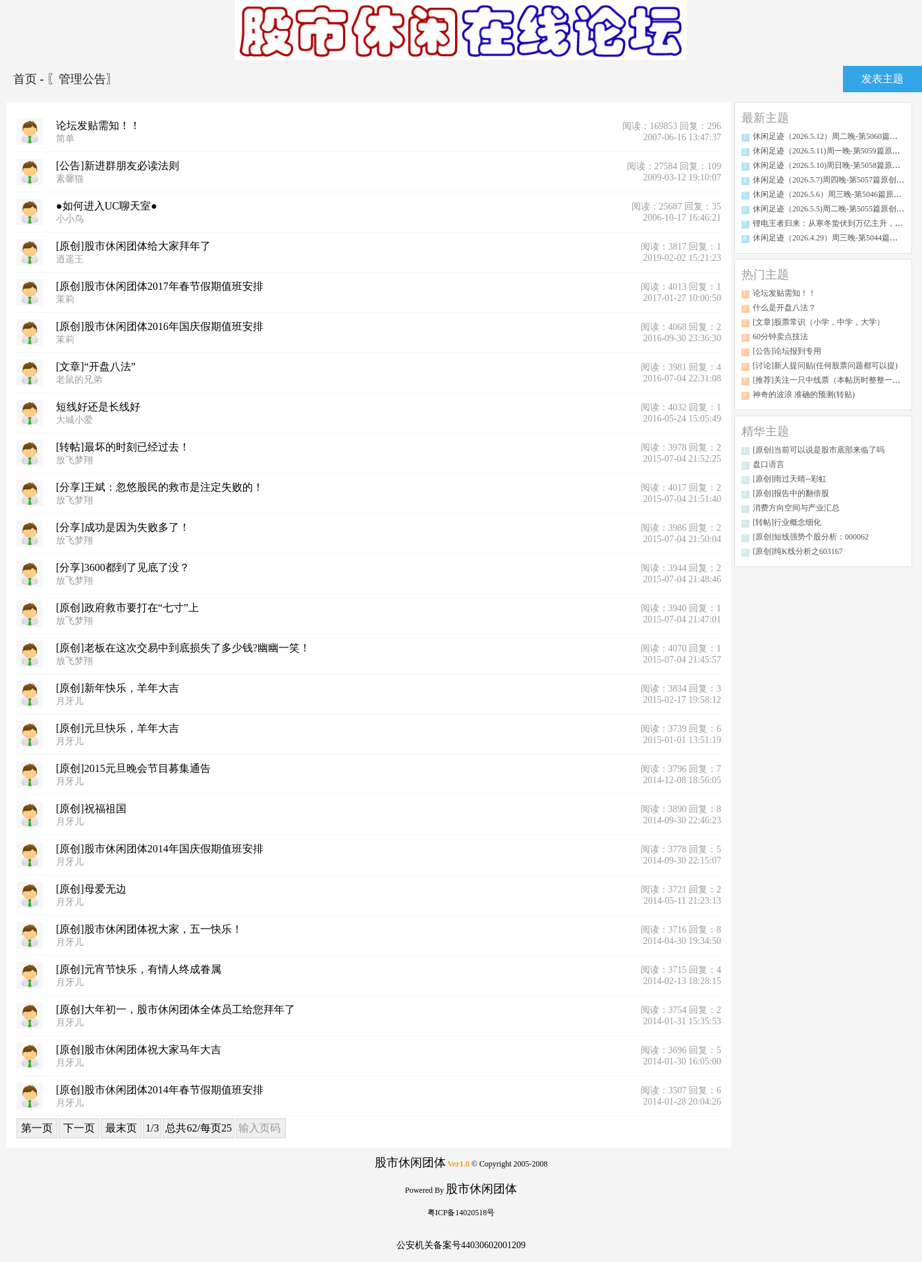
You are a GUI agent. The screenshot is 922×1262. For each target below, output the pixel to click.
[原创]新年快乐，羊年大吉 (117, 688)
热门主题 (765, 274)
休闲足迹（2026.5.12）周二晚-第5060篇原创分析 (837, 136)
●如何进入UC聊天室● (106, 205)
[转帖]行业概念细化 (787, 522)
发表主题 (882, 78)
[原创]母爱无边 (91, 888)
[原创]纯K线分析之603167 (798, 551)
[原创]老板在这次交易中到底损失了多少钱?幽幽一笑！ (183, 647)
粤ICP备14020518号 (461, 1212)
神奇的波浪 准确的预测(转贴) (804, 394)
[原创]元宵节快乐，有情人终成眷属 (138, 969)
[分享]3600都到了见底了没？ (123, 567)
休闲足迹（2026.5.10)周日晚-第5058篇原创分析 (834, 165)
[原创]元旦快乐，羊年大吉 (117, 728)
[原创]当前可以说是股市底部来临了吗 (818, 449)
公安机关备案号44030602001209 (461, 1245)
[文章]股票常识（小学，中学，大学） (818, 322)
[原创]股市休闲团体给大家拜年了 (133, 246)
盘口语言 (768, 464)
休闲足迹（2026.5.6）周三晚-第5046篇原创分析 (835, 194)
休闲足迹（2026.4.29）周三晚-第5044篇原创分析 (837, 237)
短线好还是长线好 (98, 406)
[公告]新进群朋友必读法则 (117, 165)
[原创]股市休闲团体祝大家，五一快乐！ (149, 929)
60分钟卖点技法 (780, 336)
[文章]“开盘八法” (96, 366)
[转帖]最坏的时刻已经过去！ (123, 447)
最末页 (121, 1128)
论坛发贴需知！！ (98, 125)
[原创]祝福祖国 (91, 808)
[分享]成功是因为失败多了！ (123, 527)
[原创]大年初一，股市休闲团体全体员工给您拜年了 (175, 1009)
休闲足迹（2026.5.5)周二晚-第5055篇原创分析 (832, 208)
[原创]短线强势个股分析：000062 (811, 536)
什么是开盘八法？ (784, 307)
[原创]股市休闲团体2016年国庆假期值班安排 (159, 326)
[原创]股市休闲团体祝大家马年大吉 (138, 1049)
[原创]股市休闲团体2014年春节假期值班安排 (159, 1089)
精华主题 (765, 431)
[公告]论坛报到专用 (787, 351)
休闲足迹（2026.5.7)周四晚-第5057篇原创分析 (832, 179)
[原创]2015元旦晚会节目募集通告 (133, 768)
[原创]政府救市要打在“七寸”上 (127, 607)
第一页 (37, 1128)
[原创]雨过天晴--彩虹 (790, 478)
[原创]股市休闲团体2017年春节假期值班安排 (159, 286)
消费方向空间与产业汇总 (796, 507)
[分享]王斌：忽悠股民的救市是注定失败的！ (159, 487)
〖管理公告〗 (82, 79)
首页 (26, 79)
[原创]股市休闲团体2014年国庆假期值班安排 (159, 848)
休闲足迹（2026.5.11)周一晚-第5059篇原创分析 (834, 150)
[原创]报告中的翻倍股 (791, 493)
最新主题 (765, 117)
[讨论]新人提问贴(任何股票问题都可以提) (825, 365)
